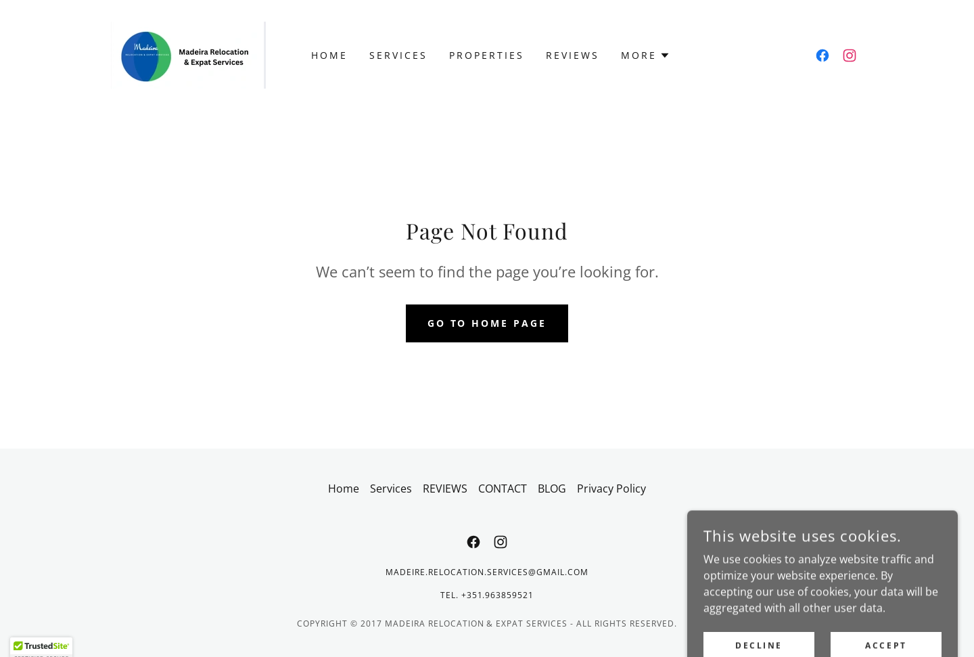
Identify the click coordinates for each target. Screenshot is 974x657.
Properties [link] (486, 55)
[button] (645, 55)
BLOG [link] (552, 488)
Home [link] (329, 55)
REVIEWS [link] (572, 55)
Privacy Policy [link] (611, 488)
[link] (188, 54)
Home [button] (343, 488)
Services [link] (398, 55)
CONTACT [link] (502, 488)
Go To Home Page (487, 323)
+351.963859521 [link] (497, 595)
